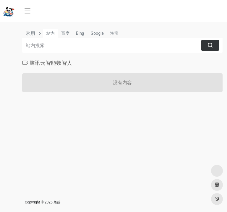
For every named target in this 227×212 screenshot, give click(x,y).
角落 (57, 202)
